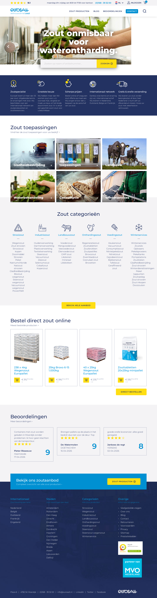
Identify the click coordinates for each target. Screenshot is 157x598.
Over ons (125, 511)
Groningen (51, 536)
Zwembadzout (90, 257)
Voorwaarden (128, 525)
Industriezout (89, 515)
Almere (50, 525)
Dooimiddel (18, 254)
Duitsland (15, 515)
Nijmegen (51, 543)
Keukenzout (114, 243)
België (13, 511)
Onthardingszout (91, 522)
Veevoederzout (66, 248)
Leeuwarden (52, 554)
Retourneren (127, 522)
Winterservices (138, 243)
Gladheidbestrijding (20, 271)
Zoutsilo (139, 246)
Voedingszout (89, 525)
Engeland (15, 522)
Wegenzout (18, 243)
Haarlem (50, 533)
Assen (49, 550)
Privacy (124, 529)
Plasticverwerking (43, 248)
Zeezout (42, 260)
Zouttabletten (90, 246)
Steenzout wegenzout (93, 533)
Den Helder (52, 540)
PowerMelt (18, 291)
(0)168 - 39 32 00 (103, 3)
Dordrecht (51, 529)
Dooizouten (139, 285)
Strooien (18, 257)
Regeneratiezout (90, 243)
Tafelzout (114, 263)
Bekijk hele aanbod (78, 305)
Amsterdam (52, 508)
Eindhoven (51, 522)
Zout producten (79, 11)
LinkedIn (80, 592)
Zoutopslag (139, 277)
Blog (123, 515)
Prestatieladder (128, 536)
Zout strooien (18, 246)
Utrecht (50, 518)
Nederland (15, 508)
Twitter (90, 592)
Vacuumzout (42, 257)
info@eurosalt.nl (65, 592)
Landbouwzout (90, 518)
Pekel (18, 260)
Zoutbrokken (90, 248)
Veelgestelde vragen (131, 508)
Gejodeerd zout (115, 257)
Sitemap (125, 533)
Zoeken (144, 11)
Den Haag (51, 515)
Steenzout (87, 529)
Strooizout (87, 508)
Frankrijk (15, 518)
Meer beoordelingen (20, 421)
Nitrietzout (114, 254)
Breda (49, 547)
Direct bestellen (131, 392)
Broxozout (90, 254)
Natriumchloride (18, 263)
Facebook (101, 592)
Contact (125, 518)
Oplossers (139, 248)
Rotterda (51, 511)
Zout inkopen (139, 282)
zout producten (122, 481)
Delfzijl (49, 557)
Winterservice (89, 536)
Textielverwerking (43, 251)
